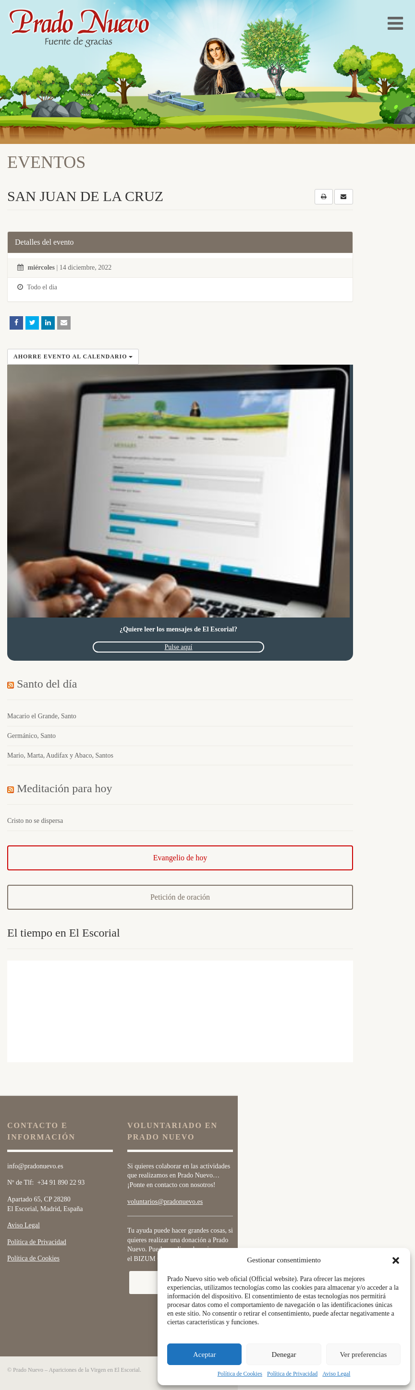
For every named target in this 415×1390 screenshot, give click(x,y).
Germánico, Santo (31, 735)
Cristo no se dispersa (35, 820)
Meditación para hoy (64, 788)
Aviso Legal (336, 1373)
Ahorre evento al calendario (73, 356)
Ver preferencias (363, 1354)
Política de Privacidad (292, 1373)
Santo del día (47, 683)
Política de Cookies (240, 1373)
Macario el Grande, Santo (41, 716)
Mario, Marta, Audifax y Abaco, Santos (60, 755)
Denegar (284, 1354)
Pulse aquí (179, 647)
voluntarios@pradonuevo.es (165, 1201)
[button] (396, 1260)
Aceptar (204, 1354)
